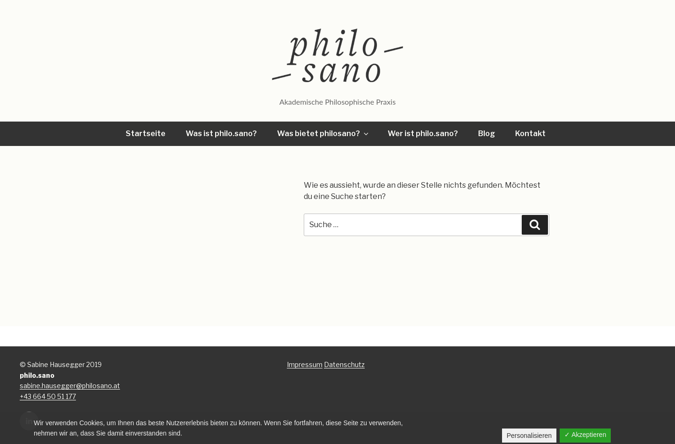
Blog (486, 133)
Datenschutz (344, 364)
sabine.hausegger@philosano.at (70, 386)
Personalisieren (529, 435)
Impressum (304, 364)
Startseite (145, 133)
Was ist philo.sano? (221, 133)
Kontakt (530, 133)
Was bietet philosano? (323, 133)
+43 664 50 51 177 (48, 396)
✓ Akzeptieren (585, 434)
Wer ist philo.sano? (423, 133)
